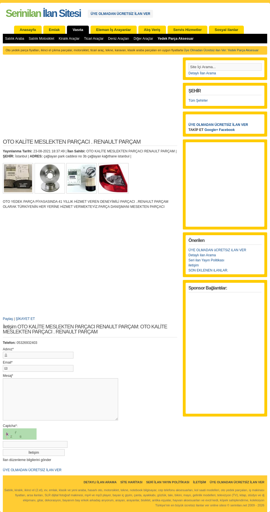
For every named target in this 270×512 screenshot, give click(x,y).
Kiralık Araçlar (69, 39)
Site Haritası (131, 482)
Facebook (227, 130)
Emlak (54, 30)
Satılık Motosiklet (41, 39)
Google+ (211, 130)
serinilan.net (238, 505)
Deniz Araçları (118, 39)
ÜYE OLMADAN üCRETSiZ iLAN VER (217, 250)
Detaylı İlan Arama (202, 73)
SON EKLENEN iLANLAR (207, 270)
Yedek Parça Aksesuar (176, 39)
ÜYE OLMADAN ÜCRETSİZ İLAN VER (120, 14)
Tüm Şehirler (198, 101)
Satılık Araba (14, 39)
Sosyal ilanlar (226, 30)
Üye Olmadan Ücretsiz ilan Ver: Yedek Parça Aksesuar (221, 50)
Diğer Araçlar (143, 39)
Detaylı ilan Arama (202, 255)
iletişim (193, 265)
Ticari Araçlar (94, 39)
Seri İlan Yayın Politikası (167, 482)
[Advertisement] (90, 99)
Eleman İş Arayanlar (113, 30)
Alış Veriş (152, 30)
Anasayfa (28, 30)
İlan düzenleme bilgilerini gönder (27, 460)
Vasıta (78, 30)
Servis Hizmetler (187, 30)
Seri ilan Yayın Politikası (206, 260)
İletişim (199, 482)
